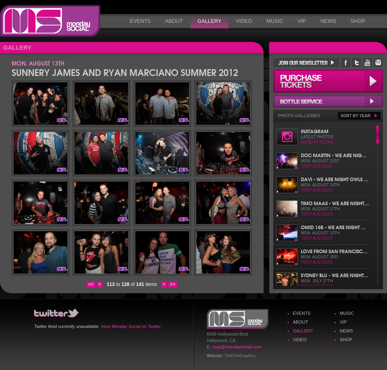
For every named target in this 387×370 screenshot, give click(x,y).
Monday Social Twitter (356, 62)
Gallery (210, 21)
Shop (358, 21)
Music (274, 21)
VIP (302, 21)
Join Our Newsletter (306, 62)
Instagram (315, 131)
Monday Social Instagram (378, 62)
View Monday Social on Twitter (131, 326)
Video (244, 21)
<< (91, 284)
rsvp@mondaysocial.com (236, 346)
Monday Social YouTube (367, 62)
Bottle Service (328, 101)
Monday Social (50, 21)
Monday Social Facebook (345, 62)
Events (140, 21)
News (328, 21)
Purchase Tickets (328, 81)
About (174, 21)
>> (172, 284)
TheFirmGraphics (239, 356)
